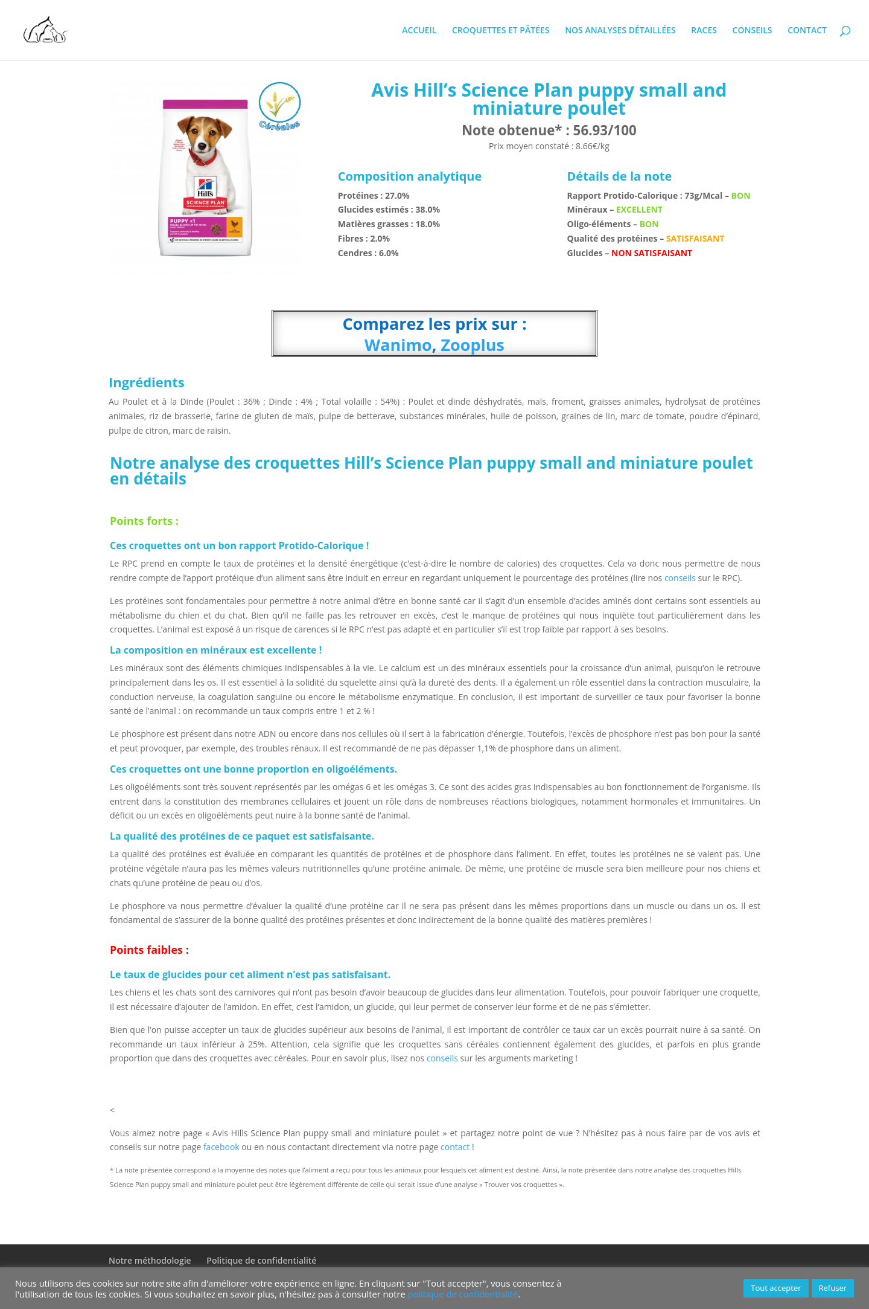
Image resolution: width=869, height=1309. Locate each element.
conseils (680, 578)
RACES (704, 31)
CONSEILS (752, 31)
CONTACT (807, 31)
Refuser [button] (833, 1287)
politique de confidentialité (463, 1294)
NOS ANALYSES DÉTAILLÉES (620, 31)
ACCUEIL (419, 31)
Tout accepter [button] (776, 1287)
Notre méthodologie (150, 1260)
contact (456, 1147)
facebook (221, 1147)
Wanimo (398, 344)
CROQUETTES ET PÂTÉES (501, 31)
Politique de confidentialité (261, 1260)
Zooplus (470, 344)
